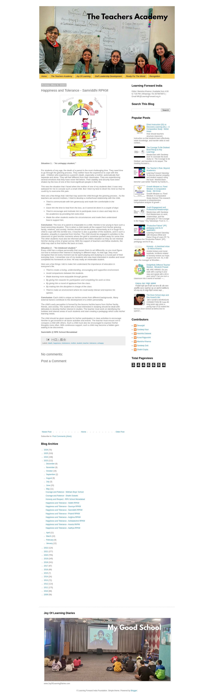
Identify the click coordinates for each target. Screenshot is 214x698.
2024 (46, 457)
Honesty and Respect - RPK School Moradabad (65, 499)
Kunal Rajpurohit (144, 337)
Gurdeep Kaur (143, 329)
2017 (46, 566)
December (50, 464)
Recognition (154, 76)
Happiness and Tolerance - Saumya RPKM (63, 506)
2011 (46, 587)
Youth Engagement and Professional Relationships (157, 208)
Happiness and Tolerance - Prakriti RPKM (63, 514)
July (48, 482)
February (50, 540)
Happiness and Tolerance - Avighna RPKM (63, 517)
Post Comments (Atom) (62, 436)
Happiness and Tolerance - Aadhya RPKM (63, 528)
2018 (46, 562)
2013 (46, 580)
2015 (46, 573)
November (50, 467)
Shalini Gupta (142, 349)
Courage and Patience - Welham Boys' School (65, 492)
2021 (46, 551)
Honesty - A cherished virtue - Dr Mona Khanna (158, 247)
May (48, 489)
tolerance (93, 343)
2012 (46, 584)
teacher (86, 343)
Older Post (120, 432)
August (49, 478)
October (49, 471)
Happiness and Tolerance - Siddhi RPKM (62, 503)
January (49, 543)
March (49, 536)
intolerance (66, 343)
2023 (46, 461)
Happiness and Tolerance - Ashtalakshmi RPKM (65, 521)
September (51, 474)
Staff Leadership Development (108, 76)
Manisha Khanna (144, 341)
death (50, 343)
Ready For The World (135, 76)
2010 (46, 591)
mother (73, 343)
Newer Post (46, 432)
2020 (46, 555)
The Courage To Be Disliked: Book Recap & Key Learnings (158, 149)
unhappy (100, 343)
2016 (46, 569)
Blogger (134, 691)
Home (44, 76)
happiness (57, 343)
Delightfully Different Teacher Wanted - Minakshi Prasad (158, 266)
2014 (46, 577)
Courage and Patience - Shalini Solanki (62, 496)
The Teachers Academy (61, 76)
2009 (46, 595)
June (48, 485)
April (48, 533)
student (79, 343)
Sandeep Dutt (142, 345)
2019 (46, 559)
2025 (46, 453)
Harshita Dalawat (144, 333)
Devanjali (141, 325)
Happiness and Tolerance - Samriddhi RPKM (64, 510)
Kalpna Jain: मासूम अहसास (145, 283)
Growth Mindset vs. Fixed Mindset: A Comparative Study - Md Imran (157, 189)
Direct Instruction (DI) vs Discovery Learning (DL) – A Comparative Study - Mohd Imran (158, 128)
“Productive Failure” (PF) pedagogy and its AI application (157, 228)
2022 (46, 548)
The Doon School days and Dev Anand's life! (158, 296)
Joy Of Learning (83, 76)
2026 (46, 450)
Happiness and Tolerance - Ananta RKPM (63, 524)
